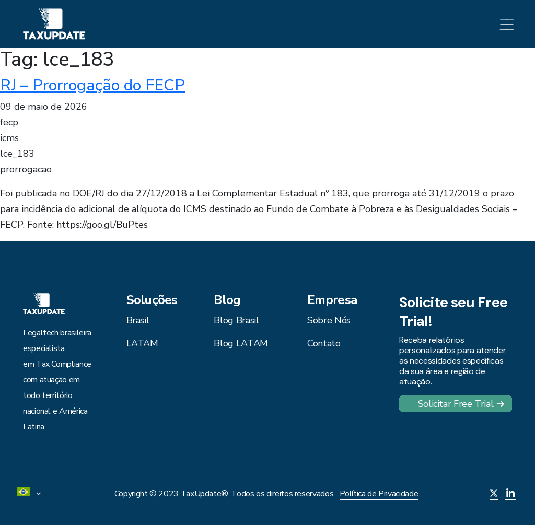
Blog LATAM (241, 343)
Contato (323, 343)
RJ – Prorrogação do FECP (92, 85)
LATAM (142, 343)
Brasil (137, 320)
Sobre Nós (329, 320)
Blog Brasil (236, 320)
